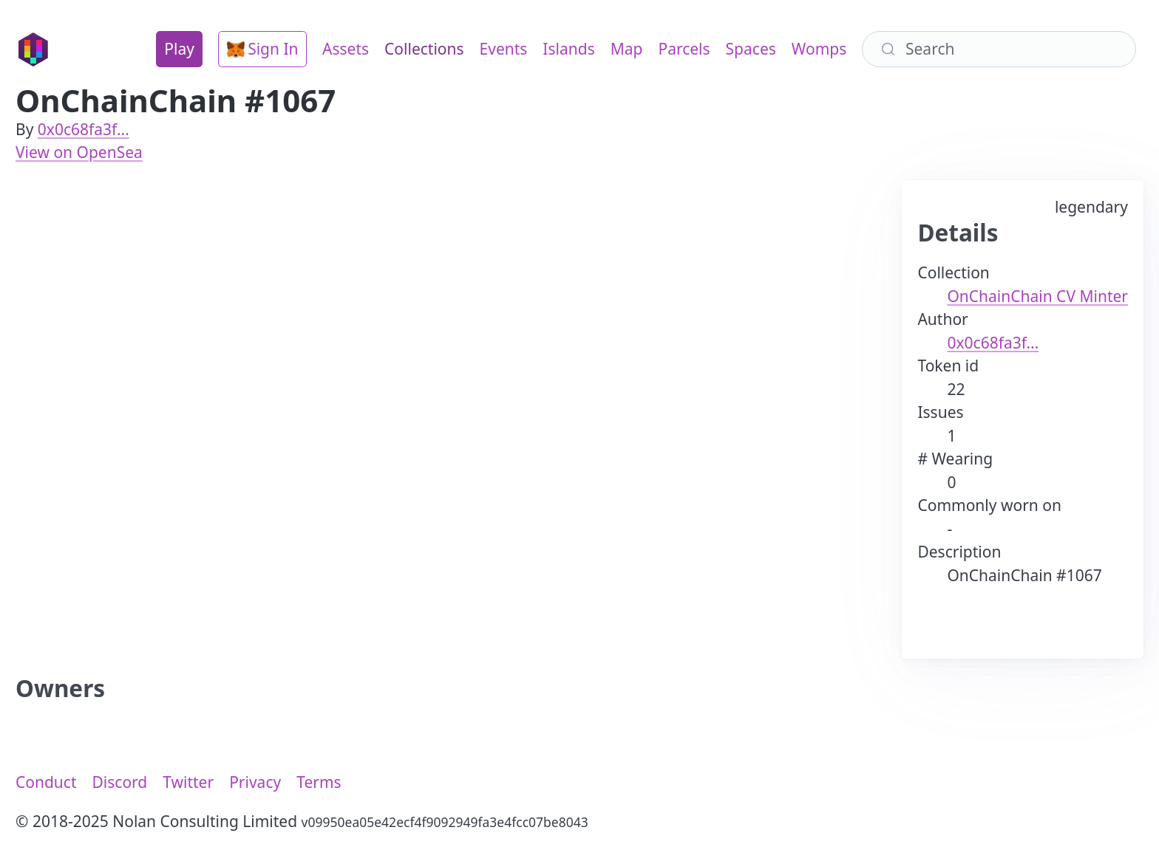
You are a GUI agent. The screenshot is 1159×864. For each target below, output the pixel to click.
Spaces (751, 48)
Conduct (46, 782)
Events (504, 48)
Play (179, 48)
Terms (318, 782)
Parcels (684, 48)
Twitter (188, 782)
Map (627, 48)
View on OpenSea (79, 152)
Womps (819, 48)
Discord (120, 782)
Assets (345, 48)
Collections (423, 48)
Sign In (263, 48)
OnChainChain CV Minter (1037, 296)
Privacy (255, 782)
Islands (568, 48)
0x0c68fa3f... (83, 129)
